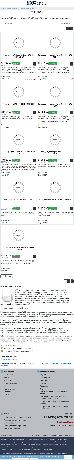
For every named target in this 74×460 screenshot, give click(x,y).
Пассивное (5, 359)
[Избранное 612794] (34, 173)
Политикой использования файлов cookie (25, 458)
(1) (30, 79)
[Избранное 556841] (34, 76)
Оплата (43, 383)
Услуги (6, 378)
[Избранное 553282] (71, 76)
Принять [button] (68, 457)
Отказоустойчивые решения (15, 426)
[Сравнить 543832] (67, 126)
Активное (15, 359)
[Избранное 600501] (71, 173)
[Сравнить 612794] (31, 173)
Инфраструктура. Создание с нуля (17, 417)
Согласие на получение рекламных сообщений (54, 407)
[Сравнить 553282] (67, 76)
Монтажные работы (12, 429)
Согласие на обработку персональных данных (55, 402)
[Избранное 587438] (34, 269)
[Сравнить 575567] (31, 221)
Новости (7, 392)
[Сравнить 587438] (31, 269)
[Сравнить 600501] (67, 173)
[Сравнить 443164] (67, 221)
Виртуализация (10, 423)
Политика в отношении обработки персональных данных (53, 398)
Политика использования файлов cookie (53, 393)
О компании (8, 375)
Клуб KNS (43, 375)
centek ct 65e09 (50, 363)
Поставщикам (9, 389)
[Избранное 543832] (71, 126)
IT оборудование (10, 383)
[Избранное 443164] (71, 221)
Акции (42, 389)
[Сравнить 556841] (31, 76)
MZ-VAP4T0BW (37, 363)
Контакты (8, 381)
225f (29, 363)
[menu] (2, 3)
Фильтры (7, 23)
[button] (65, 28)
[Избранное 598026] (34, 126)
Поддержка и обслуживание (15, 420)
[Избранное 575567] (34, 221)
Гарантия (43, 381)
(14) (66, 79)
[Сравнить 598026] (31, 126)
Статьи (6, 395)
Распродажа (45, 378)
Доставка (44, 386)
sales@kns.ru (68, 422)
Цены (6, 386)
